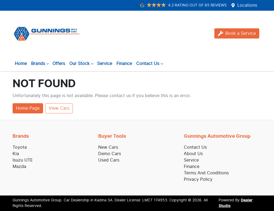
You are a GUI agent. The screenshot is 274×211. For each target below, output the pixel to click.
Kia (16, 154)
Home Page (28, 108)
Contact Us (150, 63)
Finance (124, 64)
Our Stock (82, 63)
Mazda (19, 166)
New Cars (108, 147)
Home (21, 64)
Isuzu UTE (23, 160)
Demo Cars (109, 154)
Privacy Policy (198, 179)
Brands (40, 63)
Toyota (20, 147)
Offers (58, 64)
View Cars (59, 108)
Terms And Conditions (206, 173)
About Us (193, 154)
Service (104, 64)
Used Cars (108, 160)
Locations (247, 5)
